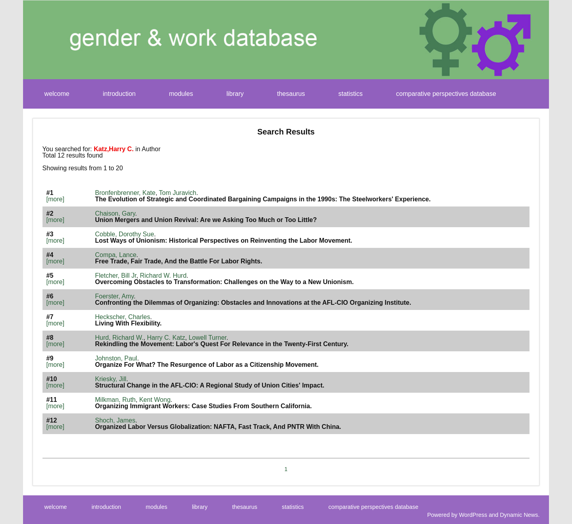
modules (181, 93)
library (235, 93)
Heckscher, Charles (122, 317)
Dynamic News (519, 515)
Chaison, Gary (115, 213)
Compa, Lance (115, 254)
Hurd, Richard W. (119, 337)
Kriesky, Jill (110, 379)
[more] (55, 199)
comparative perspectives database (446, 93)
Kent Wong (154, 399)
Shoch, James (115, 420)
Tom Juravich (177, 192)
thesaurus (291, 93)
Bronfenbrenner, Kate (125, 192)
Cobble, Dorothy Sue (124, 234)
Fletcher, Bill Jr (115, 275)
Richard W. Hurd (163, 275)
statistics (350, 93)
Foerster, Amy (114, 296)
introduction (119, 93)
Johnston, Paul (116, 358)
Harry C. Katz (166, 337)
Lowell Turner (207, 337)
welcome (57, 93)
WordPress (473, 515)
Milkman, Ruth (115, 399)
